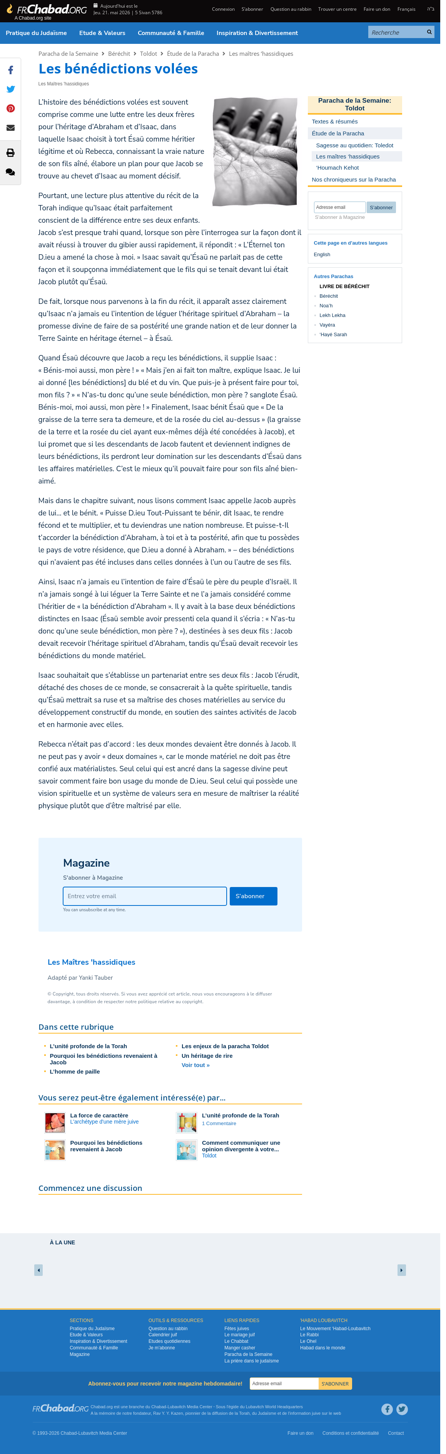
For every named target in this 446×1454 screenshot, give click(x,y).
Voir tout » (196, 1065)
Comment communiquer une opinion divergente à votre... (241, 1145)
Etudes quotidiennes (169, 1341)
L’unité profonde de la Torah (88, 1046)
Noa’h (326, 305)
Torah (244, 1413)
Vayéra (327, 325)
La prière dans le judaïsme (251, 1361)
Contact (396, 1433)
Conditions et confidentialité (350, 1433)
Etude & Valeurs (102, 33)
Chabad (158, 1406)
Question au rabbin (291, 9)
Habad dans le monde (322, 1348)
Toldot (148, 53)
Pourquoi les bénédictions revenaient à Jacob (106, 1145)
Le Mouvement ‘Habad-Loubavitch (335, 1328)
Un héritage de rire (207, 1055)
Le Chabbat (236, 1341)
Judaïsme (267, 1413)
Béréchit (119, 53)
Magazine (80, 1354)
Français (407, 9)
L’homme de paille (75, 1071)
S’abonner (252, 9)
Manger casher (239, 1348)
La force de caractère (99, 1115)
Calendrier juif (163, 1334)
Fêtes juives (236, 1328)
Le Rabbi (309, 1334)
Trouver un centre (337, 9)
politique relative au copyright (170, 1002)
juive (316, 1413)
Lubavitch (176, 1406)
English (322, 254)
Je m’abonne (162, 1348)
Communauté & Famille (171, 33)
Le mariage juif (239, 1334)
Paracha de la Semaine (68, 53)
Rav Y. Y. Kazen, (168, 1413)
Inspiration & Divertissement (257, 33)
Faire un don (377, 9)
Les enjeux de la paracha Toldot (225, 1046)
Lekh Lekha (333, 315)
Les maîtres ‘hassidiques (261, 53)
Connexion (223, 9)
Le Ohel (308, 1341)
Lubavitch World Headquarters (274, 1406)
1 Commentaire (219, 1123)
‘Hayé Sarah (333, 334)
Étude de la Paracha (193, 53)
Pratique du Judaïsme (36, 33)
